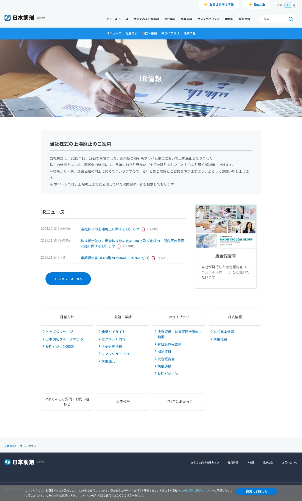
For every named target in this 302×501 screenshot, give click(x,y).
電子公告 (123, 401)
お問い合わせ (289, 462)
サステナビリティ (209, 19)
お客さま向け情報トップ (205, 462)
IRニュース (113, 33)
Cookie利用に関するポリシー (197, 490)
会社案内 (170, 19)
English (259, 4)
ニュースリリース (117, 19)
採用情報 (244, 19)
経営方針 (132, 33)
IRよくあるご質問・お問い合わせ (67, 401)
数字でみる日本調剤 (146, 19)
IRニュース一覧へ (70, 279)
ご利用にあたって (179, 401)
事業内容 (186, 19)
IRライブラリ (170, 33)
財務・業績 (149, 33)
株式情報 (190, 33)
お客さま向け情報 (221, 4)
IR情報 (229, 19)
